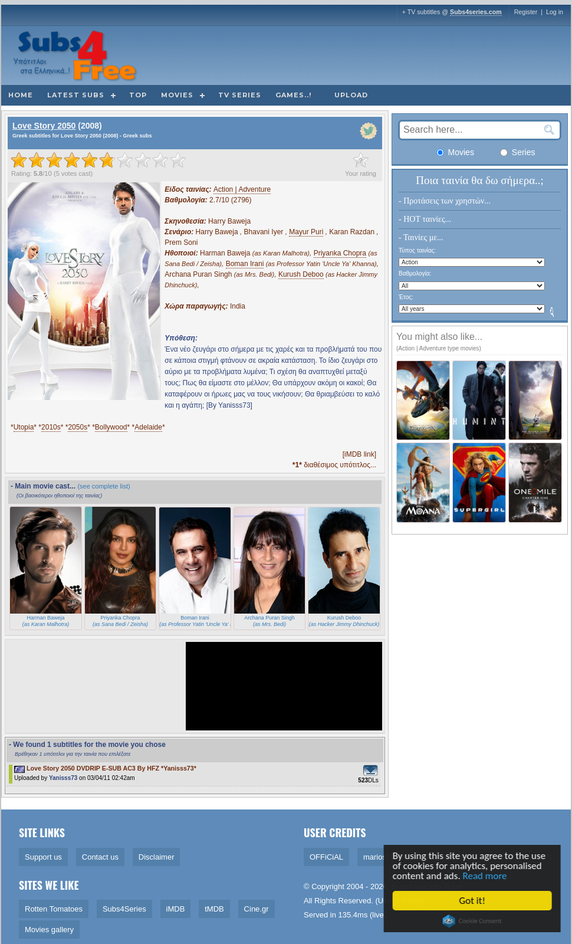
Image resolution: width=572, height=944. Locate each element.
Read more (488, 876)
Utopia (24, 427)
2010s (51, 427)
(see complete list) (103, 486)
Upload (351, 95)
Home (20, 95)
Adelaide (148, 427)
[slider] (98, 160)
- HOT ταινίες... (425, 219)
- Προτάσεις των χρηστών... (445, 200)
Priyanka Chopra (340, 253)
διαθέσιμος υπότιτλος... (334, 465)
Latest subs (75, 95)
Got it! (475, 900)
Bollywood (111, 427)
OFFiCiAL (326, 857)
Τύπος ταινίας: (417, 250)
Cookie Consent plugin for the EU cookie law (475, 920)
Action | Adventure (242, 189)
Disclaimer (157, 857)
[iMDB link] (359, 454)
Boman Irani (245, 264)
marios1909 (383, 857)
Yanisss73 (63, 778)
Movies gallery (49, 929)
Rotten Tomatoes (54, 908)
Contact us (100, 857)
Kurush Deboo (301, 274)
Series (517, 152)
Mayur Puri (306, 232)
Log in (554, 11)
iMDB (175, 908)
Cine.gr (256, 908)
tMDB (214, 908)
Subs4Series (124, 908)
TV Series (239, 95)
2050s (77, 427)
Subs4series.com (476, 11)
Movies (177, 95)
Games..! (293, 95)
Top (138, 95)
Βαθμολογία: (415, 273)
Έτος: (406, 297)
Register (526, 11)
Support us (43, 857)
